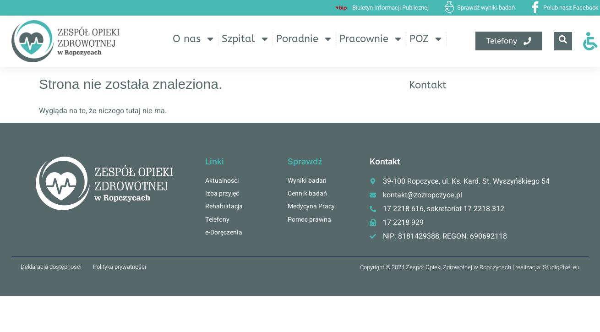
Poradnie (304, 39)
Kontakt (428, 85)
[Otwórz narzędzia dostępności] (590, 41)
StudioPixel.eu (561, 267)
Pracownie (371, 39)
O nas (194, 39)
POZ (426, 39)
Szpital (246, 39)
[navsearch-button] (563, 41)
